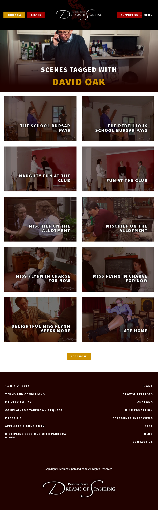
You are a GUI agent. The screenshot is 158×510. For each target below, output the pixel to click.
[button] (79, 356)
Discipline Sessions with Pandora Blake (35, 435)
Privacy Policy (18, 402)
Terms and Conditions (25, 394)
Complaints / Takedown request (34, 410)
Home (148, 386)
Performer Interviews (132, 418)
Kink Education (139, 410)
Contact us (142, 441)
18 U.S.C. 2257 (17, 386)
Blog (148, 434)
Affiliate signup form (25, 426)
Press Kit (13, 418)
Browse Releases (138, 394)
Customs (145, 402)
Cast (149, 426)
